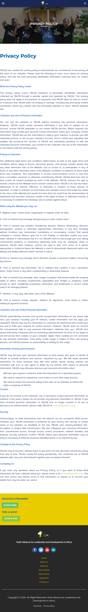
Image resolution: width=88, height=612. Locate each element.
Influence (44, 566)
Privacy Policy (49, 606)
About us (44, 562)
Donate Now (10, 518)
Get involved (44, 570)
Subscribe (10, 505)
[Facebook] (34, 549)
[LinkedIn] (53, 549)
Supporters (44, 578)
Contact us (44, 582)
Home (44, 558)
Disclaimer (37, 606)
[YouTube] (47, 549)
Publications (44, 574)
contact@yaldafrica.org (64, 405)
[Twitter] (40, 549)
